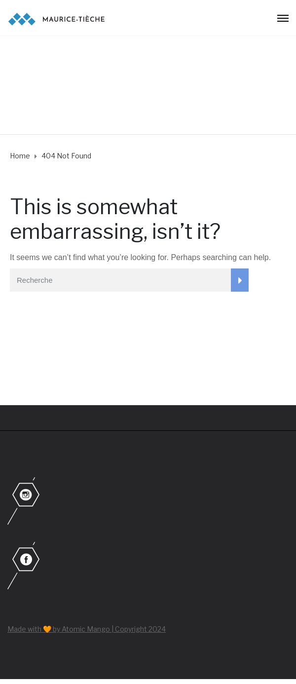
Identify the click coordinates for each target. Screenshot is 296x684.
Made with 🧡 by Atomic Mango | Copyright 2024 (86, 629)
